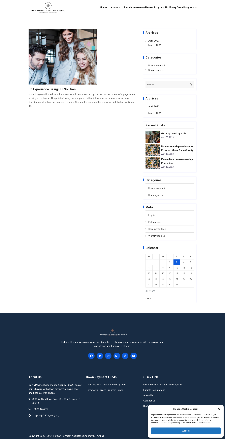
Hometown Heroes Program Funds (104, 390)
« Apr (148, 298)
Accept (186, 431)
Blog (145, 406)
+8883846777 (40, 409)
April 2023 (154, 40)
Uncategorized (156, 70)
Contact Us (149, 400)
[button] (219, 409)
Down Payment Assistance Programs (106, 384)
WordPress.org (156, 235)
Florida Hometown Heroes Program (162, 384)
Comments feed (157, 229)
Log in (151, 215)
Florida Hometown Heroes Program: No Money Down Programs (159, 7)
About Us (148, 395)
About (114, 7)
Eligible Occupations (154, 390)
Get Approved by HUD (173, 133)
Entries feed (154, 222)
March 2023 (154, 45)
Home (103, 7)
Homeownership (157, 65)
